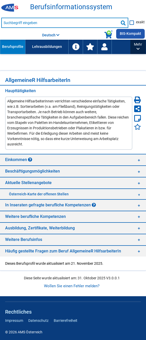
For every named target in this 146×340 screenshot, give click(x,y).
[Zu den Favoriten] (90, 47)
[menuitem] (12, 47)
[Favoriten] (137, 127)
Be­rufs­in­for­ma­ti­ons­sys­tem (71, 7)
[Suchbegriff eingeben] (59, 23)
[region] (73, 159)
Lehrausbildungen (47, 47)
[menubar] (65, 47)
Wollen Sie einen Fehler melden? (71, 286)
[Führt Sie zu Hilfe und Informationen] (75, 47)
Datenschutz (38, 320)
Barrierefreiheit (65, 320)
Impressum (14, 320)
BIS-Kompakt (130, 33)
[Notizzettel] (137, 118)
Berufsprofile (12, 47)
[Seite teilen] (137, 109)
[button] (138, 47)
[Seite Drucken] (137, 100)
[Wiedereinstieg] (104, 47)
